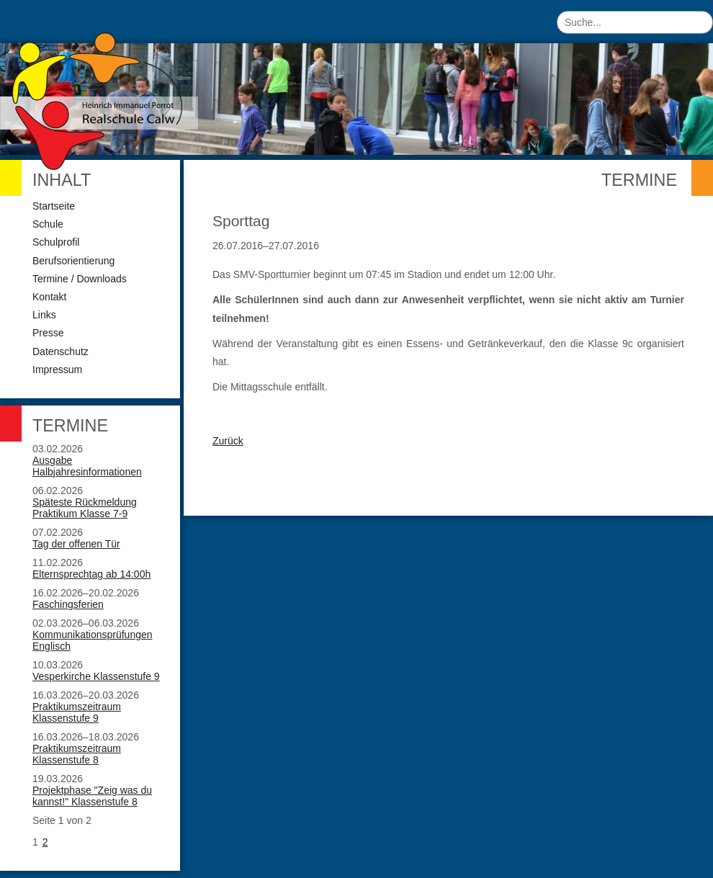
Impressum (57, 369)
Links (44, 315)
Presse (48, 333)
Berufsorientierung (73, 260)
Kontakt (49, 297)
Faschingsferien (68, 604)
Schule (47, 224)
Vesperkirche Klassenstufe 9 (96, 676)
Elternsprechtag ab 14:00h (91, 574)
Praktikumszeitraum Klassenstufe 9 (76, 712)
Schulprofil (55, 242)
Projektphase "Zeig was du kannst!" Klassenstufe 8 (92, 795)
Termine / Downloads (79, 279)
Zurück (227, 441)
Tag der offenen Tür (76, 544)
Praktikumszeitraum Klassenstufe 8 (76, 754)
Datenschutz (60, 351)
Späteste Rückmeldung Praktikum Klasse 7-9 (84, 507)
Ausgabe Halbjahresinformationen (87, 466)
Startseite (53, 206)
